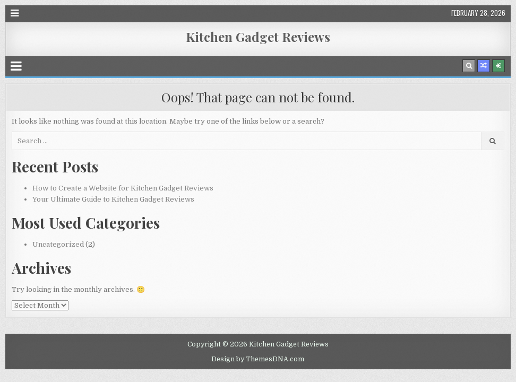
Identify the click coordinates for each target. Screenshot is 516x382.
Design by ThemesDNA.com (257, 359)
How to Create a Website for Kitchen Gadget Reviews (122, 188)
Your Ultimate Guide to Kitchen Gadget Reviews (113, 199)
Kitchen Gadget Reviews (258, 36)
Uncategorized (58, 244)
